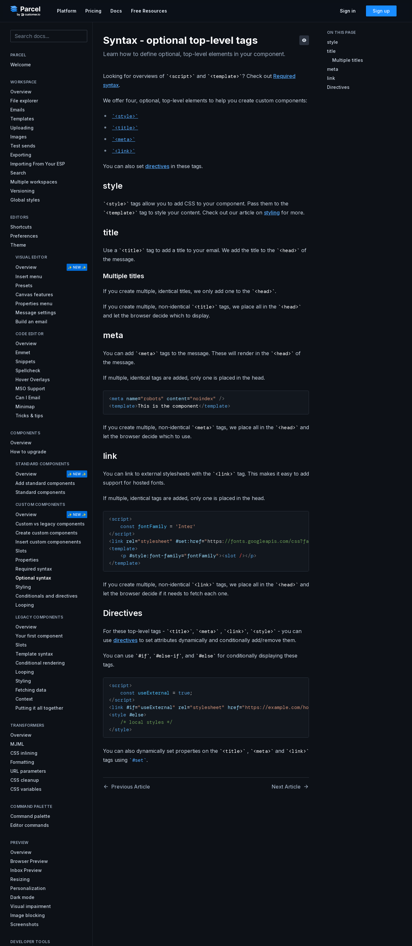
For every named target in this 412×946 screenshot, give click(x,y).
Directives (338, 87)
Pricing (93, 11)
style (332, 42)
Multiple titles (347, 60)
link (331, 78)
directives (157, 166)
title (331, 51)
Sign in (348, 11)
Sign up (381, 11)
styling (272, 212)
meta (332, 69)
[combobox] (48, 36)
